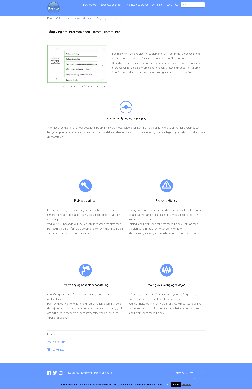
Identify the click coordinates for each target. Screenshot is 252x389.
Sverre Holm (59, 341)
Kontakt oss (172, 4)
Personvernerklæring (103, 372)
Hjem (62, 18)
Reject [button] (176, 384)
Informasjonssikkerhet (137, 4)
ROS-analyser (90, 4)
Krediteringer (86, 372)
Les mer (186, 384)
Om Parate (157, 4)
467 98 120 (57, 349)
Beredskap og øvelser (111, 4)
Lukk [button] (167, 384)
